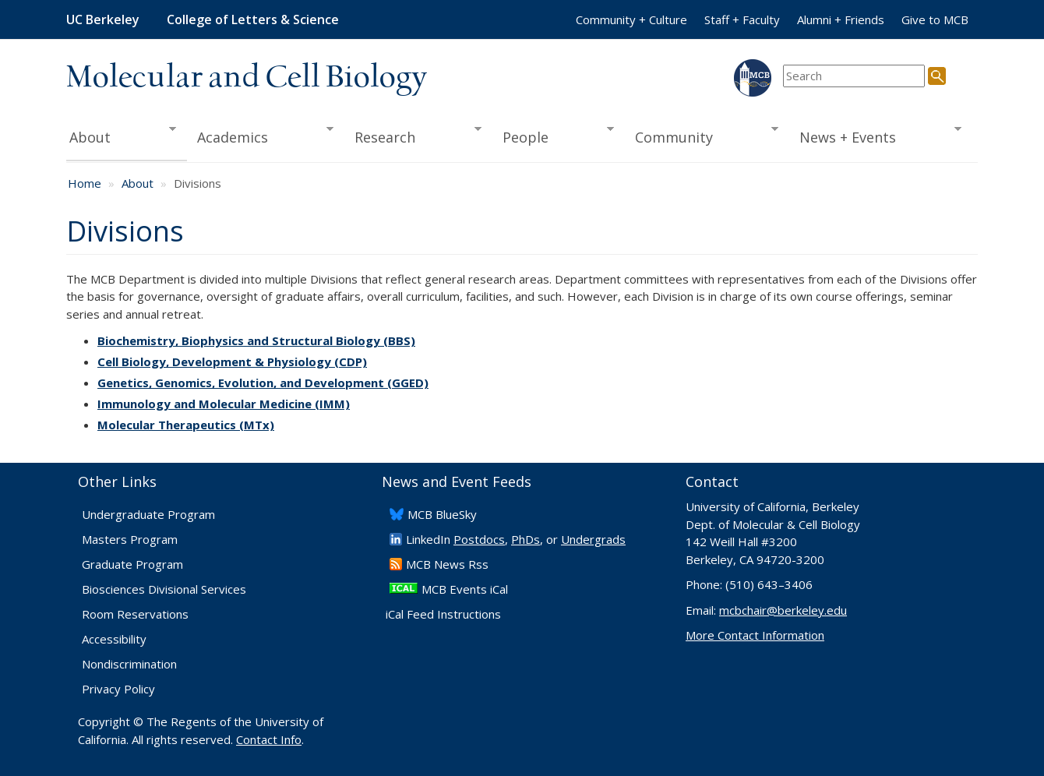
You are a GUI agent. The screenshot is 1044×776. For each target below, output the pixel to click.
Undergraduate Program (148, 514)
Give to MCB (934, 19)
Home (84, 183)
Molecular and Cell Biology (246, 78)
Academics (260, 135)
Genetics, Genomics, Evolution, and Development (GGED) (263, 382)
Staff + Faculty (742, 19)
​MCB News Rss (447, 564)
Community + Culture (631, 19)
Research (412, 135)
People (553, 135)
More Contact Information (755, 635)
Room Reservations (135, 614)
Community (702, 135)
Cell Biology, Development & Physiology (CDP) (232, 361)
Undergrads (593, 539)
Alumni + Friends (840, 19)
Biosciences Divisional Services (164, 589)
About (121, 135)
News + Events (875, 135)
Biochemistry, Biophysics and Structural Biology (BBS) (256, 340)
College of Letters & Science (253, 19)
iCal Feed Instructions (443, 614)
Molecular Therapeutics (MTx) (185, 424)
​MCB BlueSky (442, 514)
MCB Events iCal (464, 589)
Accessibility (114, 639)
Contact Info (269, 739)
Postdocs (479, 539)
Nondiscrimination (129, 664)
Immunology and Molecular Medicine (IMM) (223, 403)
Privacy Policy (118, 689)
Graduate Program (132, 564)
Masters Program (130, 539)
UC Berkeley (102, 19)
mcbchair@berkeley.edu (783, 610)
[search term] (854, 76)
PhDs (525, 539)
